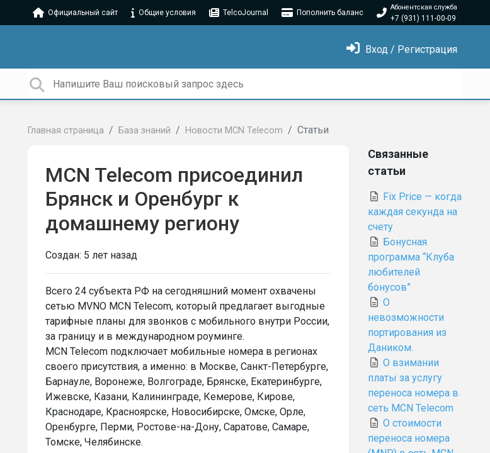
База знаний (144, 130)
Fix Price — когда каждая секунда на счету (415, 212)
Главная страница (66, 130)
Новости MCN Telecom (234, 130)
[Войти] (401, 49)
